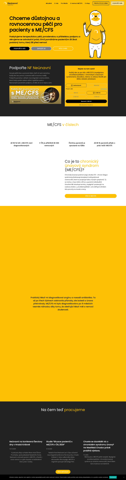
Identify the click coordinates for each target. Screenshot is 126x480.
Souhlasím (113, 477)
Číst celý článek (15, 467)
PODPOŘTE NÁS (117, 3)
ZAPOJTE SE (41, 49)
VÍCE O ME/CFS (90, 196)
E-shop (87, 3)
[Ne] (124, 477)
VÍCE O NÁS (63, 49)
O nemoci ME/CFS (76, 3)
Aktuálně (49, 3)
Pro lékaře (64, 3)
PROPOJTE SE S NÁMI (101, 3)
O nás (56, 3)
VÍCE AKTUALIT (63, 472)
